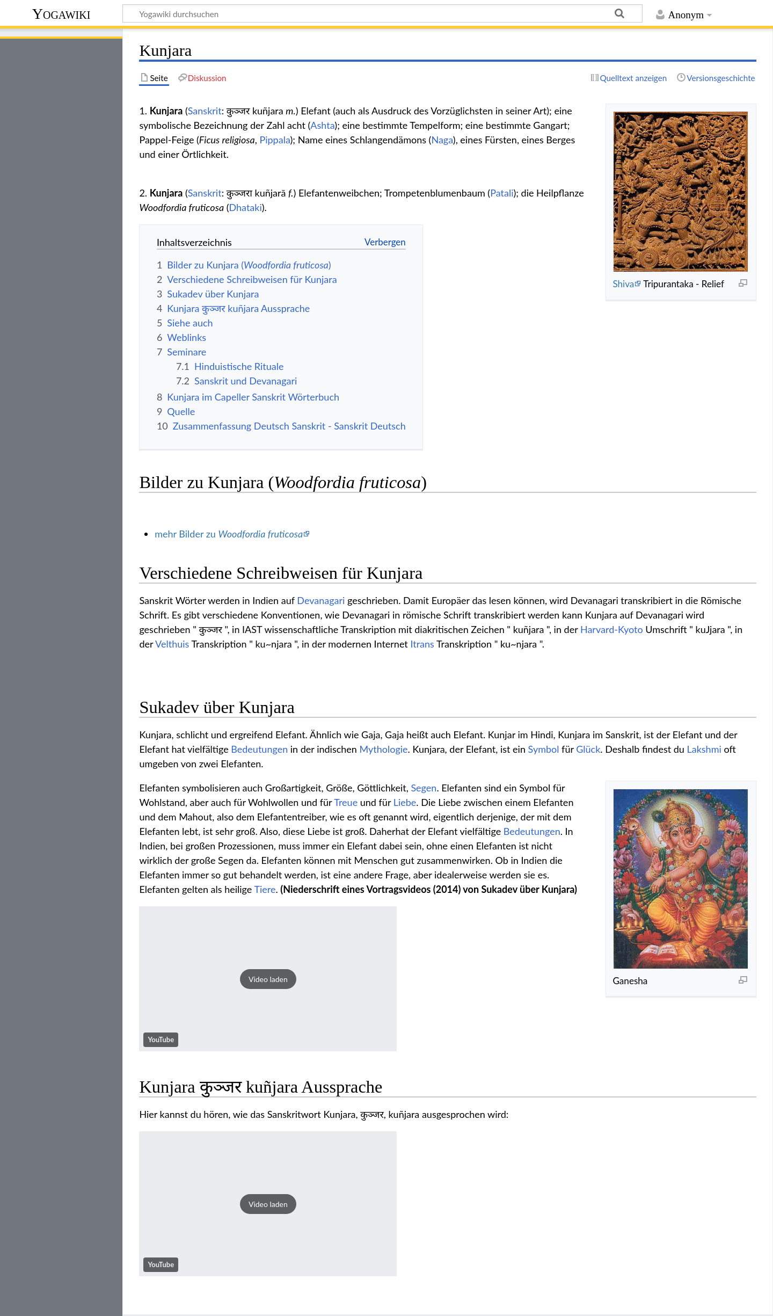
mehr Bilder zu (229, 534)
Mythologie (384, 749)
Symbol (543, 749)
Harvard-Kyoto (611, 629)
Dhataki (245, 207)
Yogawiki (61, 13)
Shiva (623, 283)
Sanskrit (205, 111)
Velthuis (172, 644)
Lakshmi (704, 749)
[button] (268, 978)
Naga (442, 140)
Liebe (405, 802)
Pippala (274, 140)
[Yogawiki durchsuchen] (382, 13)
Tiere (264, 889)
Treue (346, 802)
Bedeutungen (259, 749)
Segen (423, 788)
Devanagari (321, 600)
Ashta (322, 125)
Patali (501, 193)
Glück (588, 749)
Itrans (422, 644)
